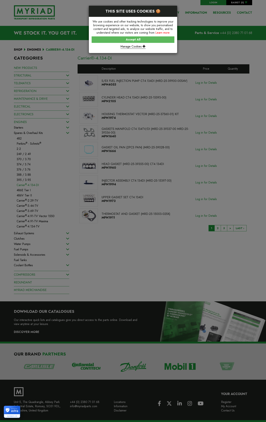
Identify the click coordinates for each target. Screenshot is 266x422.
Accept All (133, 39)
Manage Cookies (133, 46)
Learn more (162, 32)
